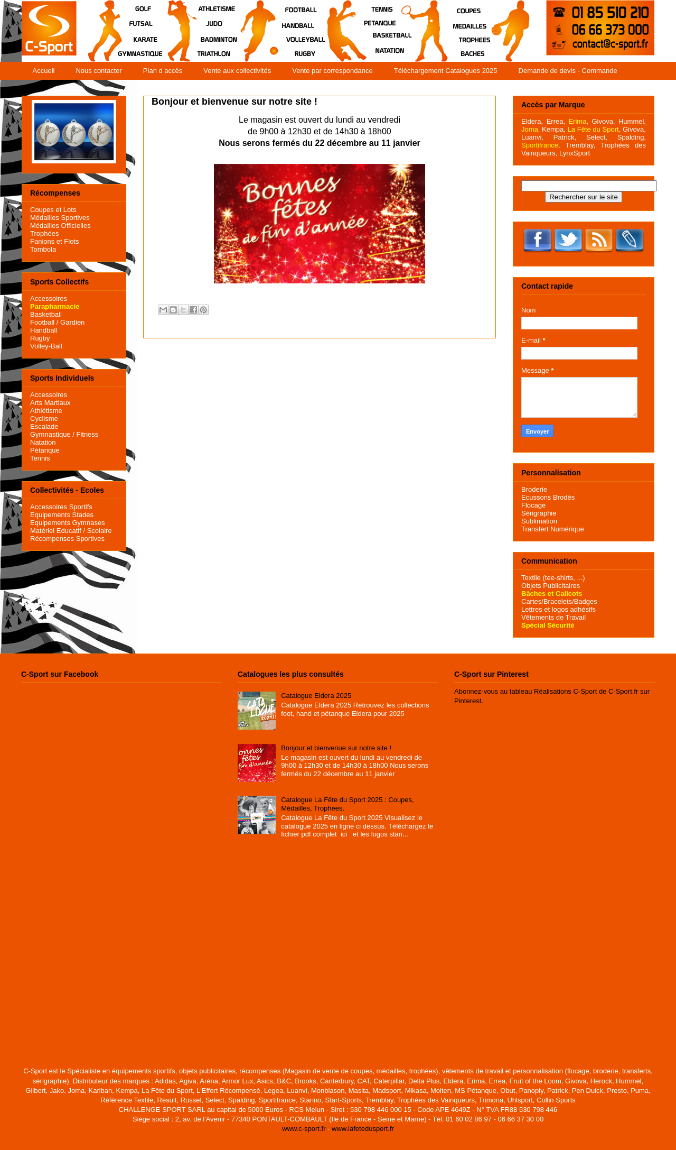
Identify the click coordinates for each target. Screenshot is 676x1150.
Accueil (44, 71)
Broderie (534, 489)
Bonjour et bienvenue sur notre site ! (336, 748)
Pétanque (45, 450)
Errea (555, 121)
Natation (42, 442)
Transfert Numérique (552, 529)
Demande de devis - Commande (568, 71)
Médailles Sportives (60, 218)
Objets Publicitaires (550, 586)
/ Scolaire (96, 531)
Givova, (603, 121)
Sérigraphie (539, 513)
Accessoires (48, 298)
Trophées (44, 233)
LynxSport (573, 153)
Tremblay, (580, 145)
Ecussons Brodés (548, 497)
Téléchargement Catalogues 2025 (445, 71)
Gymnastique (50, 434)
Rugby (40, 338)
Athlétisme (46, 411)
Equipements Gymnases (67, 523)
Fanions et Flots (54, 241)
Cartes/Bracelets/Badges (559, 601)
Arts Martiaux (50, 403)
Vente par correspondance (332, 71)
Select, (596, 137)
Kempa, (554, 129)
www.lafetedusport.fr (363, 1129)
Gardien (72, 322)
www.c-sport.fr (303, 1129)
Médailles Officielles (60, 225)
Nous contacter (98, 71)
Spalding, (631, 137)
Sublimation (539, 521)
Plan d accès (162, 71)
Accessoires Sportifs (61, 507)
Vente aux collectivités (237, 71)
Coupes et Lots (53, 210)
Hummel (631, 121)
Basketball (46, 314)
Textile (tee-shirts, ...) (553, 578)
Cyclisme (44, 418)
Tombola (43, 249)
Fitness (87, 434)
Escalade (44, 426)
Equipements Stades (61, 515)
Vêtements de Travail (553, 617)
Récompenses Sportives (67, 538)
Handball (43, 330)
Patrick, (564, 137)
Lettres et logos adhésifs (558, 609)
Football (42, 322)
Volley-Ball (46, 346)
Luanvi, (532, 137)
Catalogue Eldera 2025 (316, 696)
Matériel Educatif (55, 531)
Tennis (40, 458)
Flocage (533, 505)
